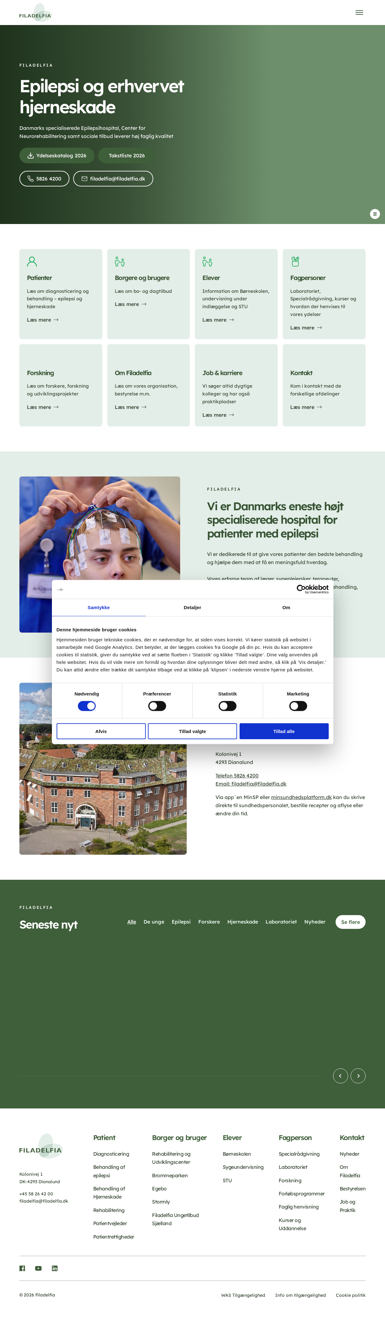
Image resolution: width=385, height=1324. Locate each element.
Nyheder (349, 1154)
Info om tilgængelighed (300, 1295)
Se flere (350, 922)
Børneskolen (237, 1154)
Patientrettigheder (113, 1237)
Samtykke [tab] (99, 607)
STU (227, 1180)
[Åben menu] (359, 12)
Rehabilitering (108, 1210)
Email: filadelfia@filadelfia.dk (250, 784)
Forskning (290, 1180)
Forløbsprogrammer (302, 1193)
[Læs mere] (60, 294)
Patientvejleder (110, 1223)
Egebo (159, 1188)
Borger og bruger (179, 1137)
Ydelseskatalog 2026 (63, 157)
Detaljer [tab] (192, 607)
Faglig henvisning (299, 1207)
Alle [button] (131, 922)
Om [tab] (286, 607)
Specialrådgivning (299, 1154)
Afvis (101, 731)
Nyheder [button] (315, 922)
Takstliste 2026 (127, 155)
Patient (104, 1137)
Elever (232, 1137)
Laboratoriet (293, 1167)
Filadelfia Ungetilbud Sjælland (175, 1219)
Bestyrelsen (353, 1188)
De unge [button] (154, 922)
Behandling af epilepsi (109, 1171)
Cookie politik (351, 1295)
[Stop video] (375, 214)
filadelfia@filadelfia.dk (119, 180)
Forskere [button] (209, 922)
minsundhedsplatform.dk (301, 797)
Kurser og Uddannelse (292, 1224)
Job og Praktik (348, 1206)
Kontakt (352, 1137)
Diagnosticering (111, 1154)
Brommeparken (170, 1175)
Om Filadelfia (350, 1171)
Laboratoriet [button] (281, 922)
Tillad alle (284, 731)
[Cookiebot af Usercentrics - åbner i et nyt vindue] (301, 589)
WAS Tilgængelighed (243, 1295)
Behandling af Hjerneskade (109, 1192)
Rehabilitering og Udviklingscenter (171, 1158)
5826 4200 (50, 180)
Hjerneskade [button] (242, 922)
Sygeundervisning (243, 1167)
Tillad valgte (192, 731)
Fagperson (295, 1137)
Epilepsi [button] (181, 922)
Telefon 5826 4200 (237, 775)
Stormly (161, 1202)
